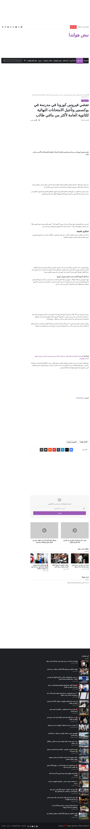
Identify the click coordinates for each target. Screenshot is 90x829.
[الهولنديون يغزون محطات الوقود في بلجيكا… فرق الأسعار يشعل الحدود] (84, 735)
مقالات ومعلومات (47, 60)
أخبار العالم (65, 60)
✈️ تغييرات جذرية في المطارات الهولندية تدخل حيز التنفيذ (62, 725)
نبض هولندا (61, 825)
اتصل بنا (4, 825)
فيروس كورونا (71, 442)
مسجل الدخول (77, 582)
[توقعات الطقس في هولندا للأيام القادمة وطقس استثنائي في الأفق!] (84, 816)
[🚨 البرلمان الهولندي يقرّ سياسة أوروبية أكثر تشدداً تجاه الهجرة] (84, 776)
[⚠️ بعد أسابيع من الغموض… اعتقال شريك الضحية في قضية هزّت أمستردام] (84, 751)
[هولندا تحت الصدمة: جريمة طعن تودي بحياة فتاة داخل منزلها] (80, 558)
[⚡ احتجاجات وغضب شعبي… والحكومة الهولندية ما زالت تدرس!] (84, 784)
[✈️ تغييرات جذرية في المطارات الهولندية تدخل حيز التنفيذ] (84, 727)
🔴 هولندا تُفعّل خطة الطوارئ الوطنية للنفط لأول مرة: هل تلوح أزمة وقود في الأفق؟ (39, 566)
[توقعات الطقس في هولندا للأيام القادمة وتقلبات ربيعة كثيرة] (59, 558)
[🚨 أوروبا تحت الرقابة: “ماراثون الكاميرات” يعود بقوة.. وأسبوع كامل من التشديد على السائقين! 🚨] (84, 792)
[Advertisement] (45, 12)
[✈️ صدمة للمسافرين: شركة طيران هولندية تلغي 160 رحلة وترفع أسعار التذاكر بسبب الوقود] (84, 695)
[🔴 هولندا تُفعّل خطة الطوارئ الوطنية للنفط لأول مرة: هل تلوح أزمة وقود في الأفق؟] (39, 558)
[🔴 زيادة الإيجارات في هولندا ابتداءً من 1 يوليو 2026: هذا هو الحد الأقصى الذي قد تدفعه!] (84, 768)
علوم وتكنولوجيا (57, 60)
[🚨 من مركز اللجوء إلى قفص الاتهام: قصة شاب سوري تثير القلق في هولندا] (84, 719)
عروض (40, 60)
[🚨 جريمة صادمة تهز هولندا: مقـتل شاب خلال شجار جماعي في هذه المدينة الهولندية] (84, 800)
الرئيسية (86, 60)
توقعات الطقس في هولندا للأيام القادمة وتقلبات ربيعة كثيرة (62, 669)
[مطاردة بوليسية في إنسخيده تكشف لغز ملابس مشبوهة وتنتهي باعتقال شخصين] (84, 760)
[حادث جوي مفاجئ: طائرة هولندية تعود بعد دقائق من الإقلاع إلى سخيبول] (84, 743)
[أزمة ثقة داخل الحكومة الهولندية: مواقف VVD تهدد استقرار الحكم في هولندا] (84, 703)
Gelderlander (80, 398)
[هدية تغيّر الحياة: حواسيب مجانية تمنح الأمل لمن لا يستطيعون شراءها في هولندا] (84, 808)
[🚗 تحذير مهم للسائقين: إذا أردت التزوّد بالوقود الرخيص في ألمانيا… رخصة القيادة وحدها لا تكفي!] (84, 679)
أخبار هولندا (79, 60)
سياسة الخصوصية (16, 825)
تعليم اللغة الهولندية (32, 60)
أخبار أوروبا (72, 60)
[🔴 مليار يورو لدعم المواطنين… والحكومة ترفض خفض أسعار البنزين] (84, 711)
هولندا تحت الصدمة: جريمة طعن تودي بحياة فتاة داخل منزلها (61, 661)
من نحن (9, 825)
